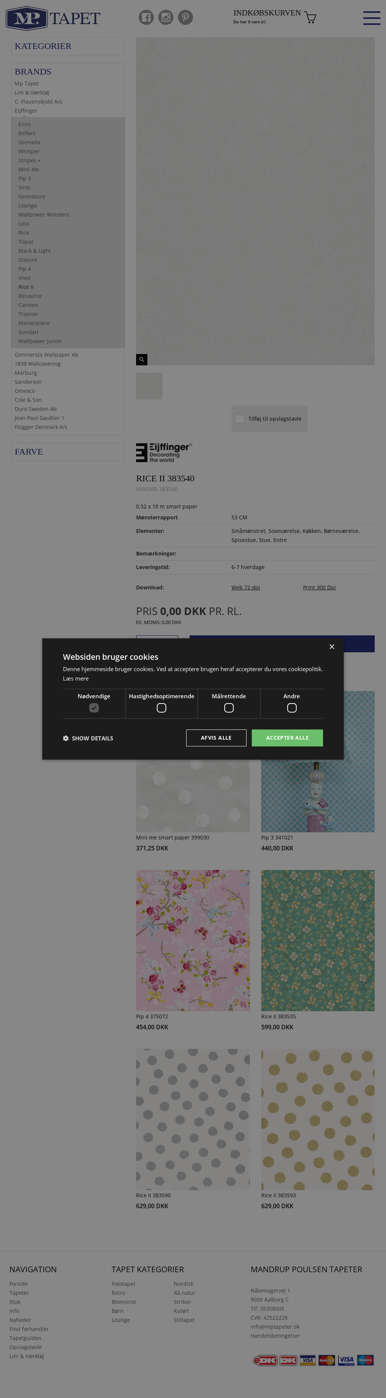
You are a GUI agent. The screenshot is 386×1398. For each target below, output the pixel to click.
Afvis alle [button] (216, 737)
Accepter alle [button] (287, 737)
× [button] (331, 647)
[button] (88, 738)
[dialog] (193, 699)
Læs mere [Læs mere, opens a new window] (76, 678)
